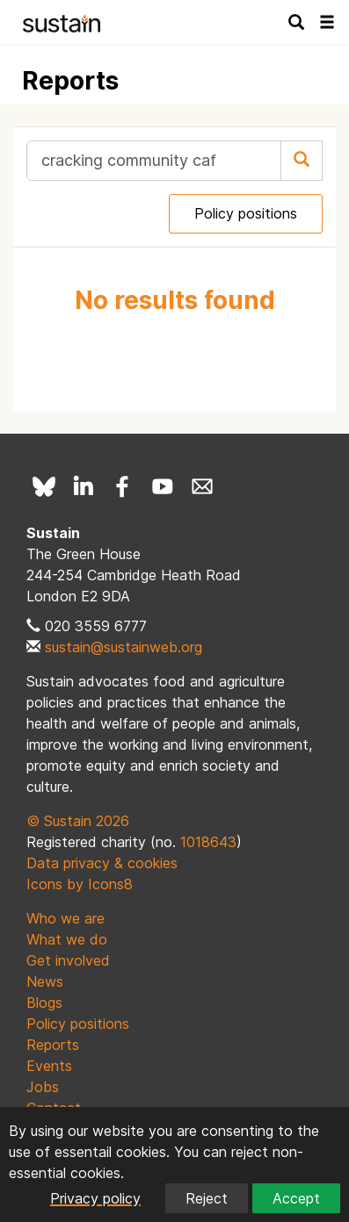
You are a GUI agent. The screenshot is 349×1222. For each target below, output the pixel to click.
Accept (296, 1198)
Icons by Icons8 (79, 884)
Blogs (44, 1002)
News (44, 981)
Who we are (65, 918)
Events (49, 1066)
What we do (66, 939)
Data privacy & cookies (102, 863)
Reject (206, 1198)
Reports (52, 1044)
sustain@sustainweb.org (123, 647)
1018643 (208, 842)
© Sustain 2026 (77, 821)
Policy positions (245, 213)
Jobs (42, 1087)
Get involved (68, 960)
